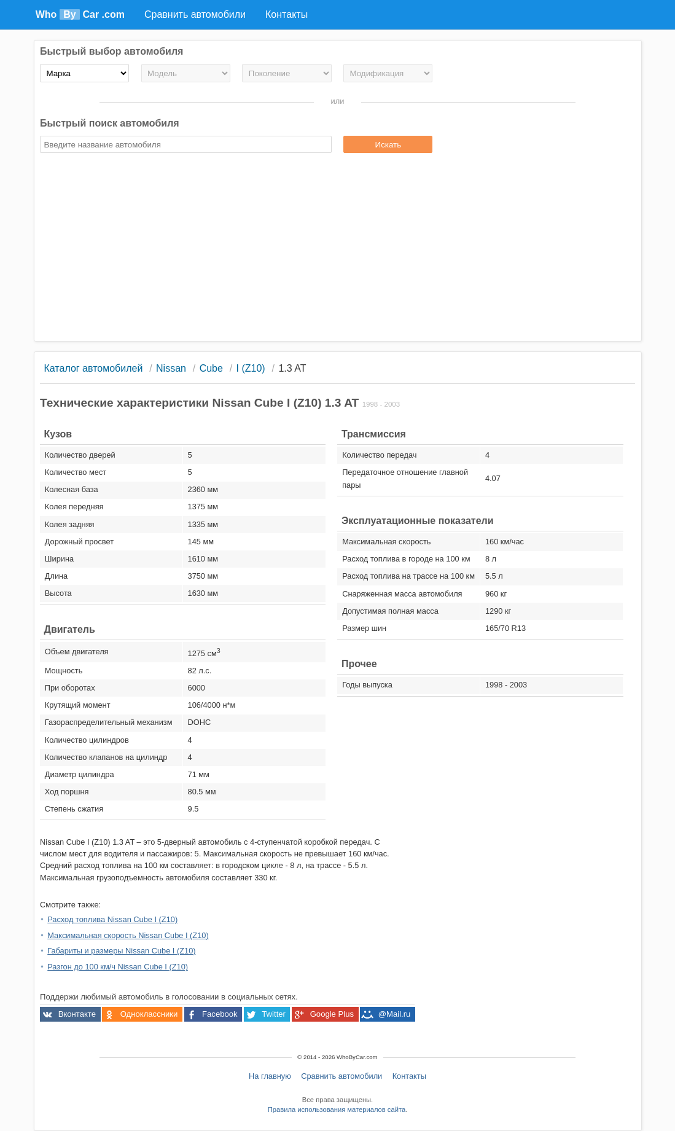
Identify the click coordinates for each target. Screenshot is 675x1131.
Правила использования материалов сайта (336, 1109)
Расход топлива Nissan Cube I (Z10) (112, 919)
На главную (270, 1076)
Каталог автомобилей (93, 368)
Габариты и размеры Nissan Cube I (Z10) (121, 950)
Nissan (171, 368)
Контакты (409, 1076)
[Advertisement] (337, 249)
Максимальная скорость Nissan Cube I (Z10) (127, 935)
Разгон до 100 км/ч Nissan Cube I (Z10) (117, 966)
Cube (211, 368)
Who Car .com (80, 14)
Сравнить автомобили (341, 1076)
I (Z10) (250, 368)
